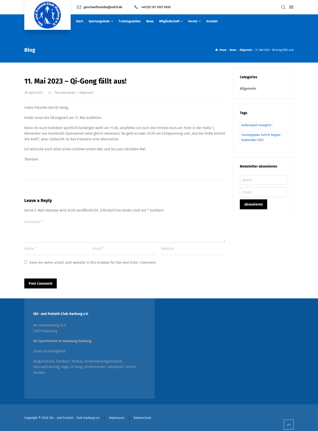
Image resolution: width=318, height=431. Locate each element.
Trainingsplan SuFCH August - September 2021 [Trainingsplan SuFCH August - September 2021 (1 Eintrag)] (262, 137)
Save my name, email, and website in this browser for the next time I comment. (93, 262)
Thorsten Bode (64, 93)
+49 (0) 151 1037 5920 (155, 7)
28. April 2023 (33, 93)
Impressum (117, 418)
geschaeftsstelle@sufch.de (103, 7)
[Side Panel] (290, 7)
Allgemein (86, 93)
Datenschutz (142, 418)
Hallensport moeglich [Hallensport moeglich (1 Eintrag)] (256, 125)
